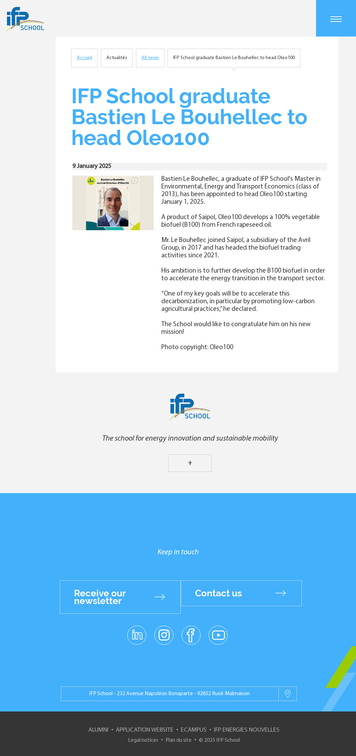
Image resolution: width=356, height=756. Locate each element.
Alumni (98, 730)
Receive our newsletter (100, 597)
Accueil (84, 58)
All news (150, 58)
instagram (164, 634)
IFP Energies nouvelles (247, 730)
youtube (218, 634)
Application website (144, 730)
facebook (191, 634)
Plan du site (178, 740)
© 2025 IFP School (219, 740)
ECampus (194, 730)
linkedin (136, 631)
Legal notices (143, 740)
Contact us (218, 593)
